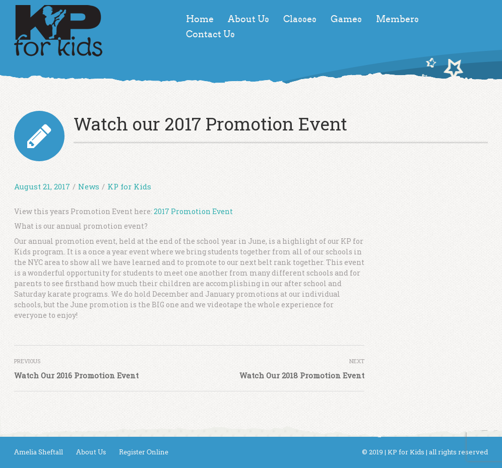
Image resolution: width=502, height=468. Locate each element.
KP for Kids (129, 186)
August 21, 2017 (42, 186)
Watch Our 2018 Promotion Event (301, 375)
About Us (248, 19)
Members (397, 19)
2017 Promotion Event (193, 211)
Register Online (143, 452)
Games (346, 19)
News (88, 186)
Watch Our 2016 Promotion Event (76, 375)
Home (200, 19)
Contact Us (210, 34)
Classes (300, 19)
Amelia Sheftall (38, 452)
